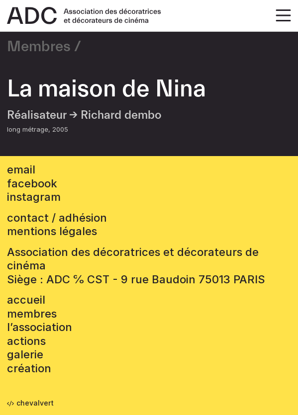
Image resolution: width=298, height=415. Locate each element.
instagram (34, 196)
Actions (26, 340)
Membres (39, 47)
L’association (39, 327)
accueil (26, 299)
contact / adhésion (57, 217)
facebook (32, 183)
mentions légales (52, 231)
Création (29, 368)
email (21, 169)
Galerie (25, 354)
